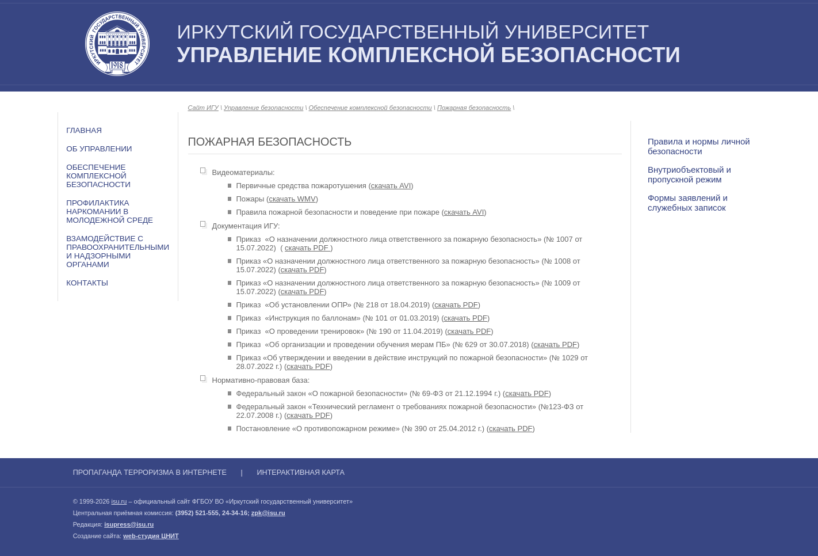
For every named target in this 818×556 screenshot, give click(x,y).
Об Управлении (99, 148)
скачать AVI (391, 185)
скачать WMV (292, 199)
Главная (84, 130)
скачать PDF (307, 247)
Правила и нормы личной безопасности (699, 146)
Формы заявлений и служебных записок (688, 202)
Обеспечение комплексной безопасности (98, 176)
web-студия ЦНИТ (151, 535)
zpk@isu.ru (268, 512)
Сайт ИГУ (203, 107)
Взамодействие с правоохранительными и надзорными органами (117, 251)
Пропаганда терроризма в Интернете (150, 473)
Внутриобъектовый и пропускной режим (689, 174)
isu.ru (119, 501)
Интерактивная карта (301, 473)
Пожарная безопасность (474, 107)
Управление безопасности (263, 107)
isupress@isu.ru (129, 524)
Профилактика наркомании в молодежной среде (109, 211)
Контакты (87, 283)
